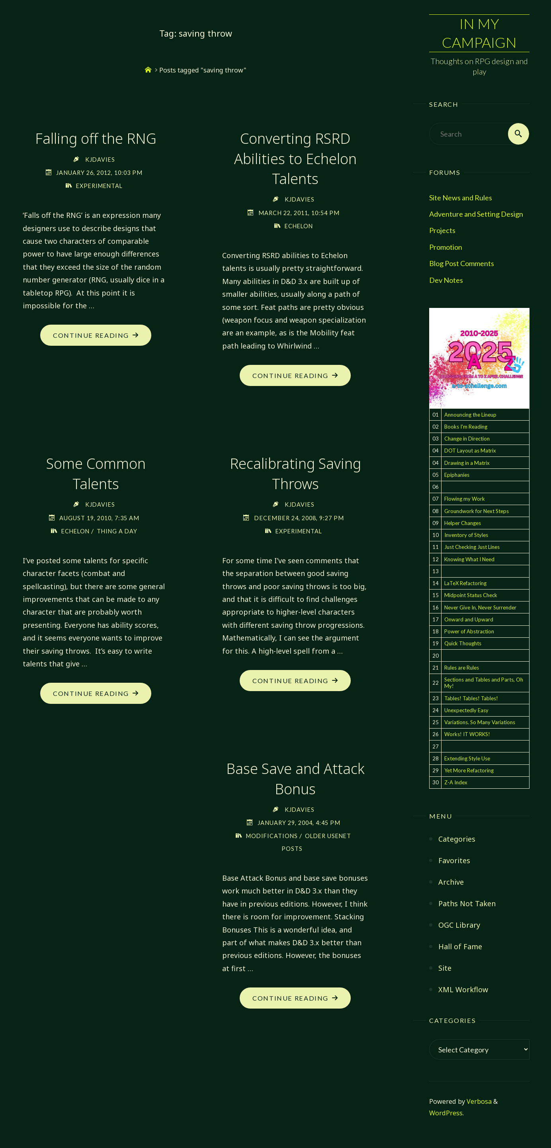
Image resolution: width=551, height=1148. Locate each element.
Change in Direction (467, 438)
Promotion (445, 247)
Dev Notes (446, 280)
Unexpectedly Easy (466, 710)
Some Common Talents (96, 474)
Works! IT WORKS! (467, 734)
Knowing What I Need (469, 559)
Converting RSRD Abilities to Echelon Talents (295, 158)
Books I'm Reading (465, 426)
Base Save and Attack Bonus (295, 779)
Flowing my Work (464, 499)
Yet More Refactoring (469, 770)
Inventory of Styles (466, 535)
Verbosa (478, 1101)
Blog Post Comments (461, 263)
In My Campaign (479, 33)
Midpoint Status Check (470, 595)
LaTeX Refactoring (465, 583)
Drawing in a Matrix (467, 463)
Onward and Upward (468, 619)
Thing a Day (118, 531)
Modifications (271, 836)
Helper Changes (462, 523)
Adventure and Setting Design (476, 214)
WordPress (446, 1113)
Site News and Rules (460, 197)
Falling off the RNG (95, 138)
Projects (442, 230)
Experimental (99, 185)
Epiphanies (456, 475)
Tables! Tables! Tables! (471, 698)
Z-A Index (455, 783)
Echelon (298, 226)
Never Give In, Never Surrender (480, 607)
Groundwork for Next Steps (476, 511)
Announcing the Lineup (470, 414)
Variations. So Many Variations (479, 722)
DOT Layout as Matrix (470, 451)
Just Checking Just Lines (472, 547)
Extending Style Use (467, 758)
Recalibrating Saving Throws (295, 474)
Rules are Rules (461, 667)
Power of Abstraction (469, 631)
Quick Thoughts (462, 644)
